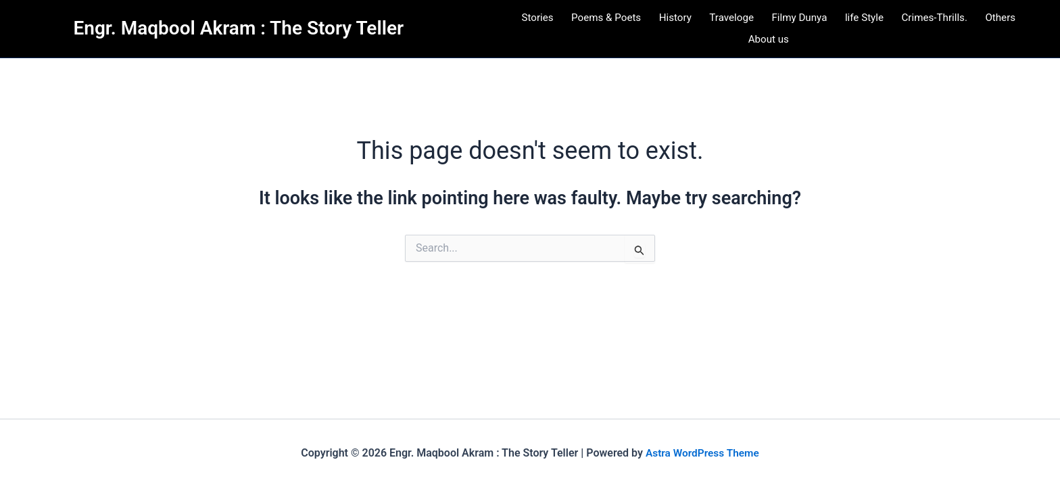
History (674, 22)
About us (768, 53)
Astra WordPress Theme (702, 452)
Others (1003, 22)
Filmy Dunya (800, 22)
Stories (534, 22)
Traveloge (730, 22)
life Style (865, 22)
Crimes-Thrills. (937, 22)
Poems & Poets (604, 22)
